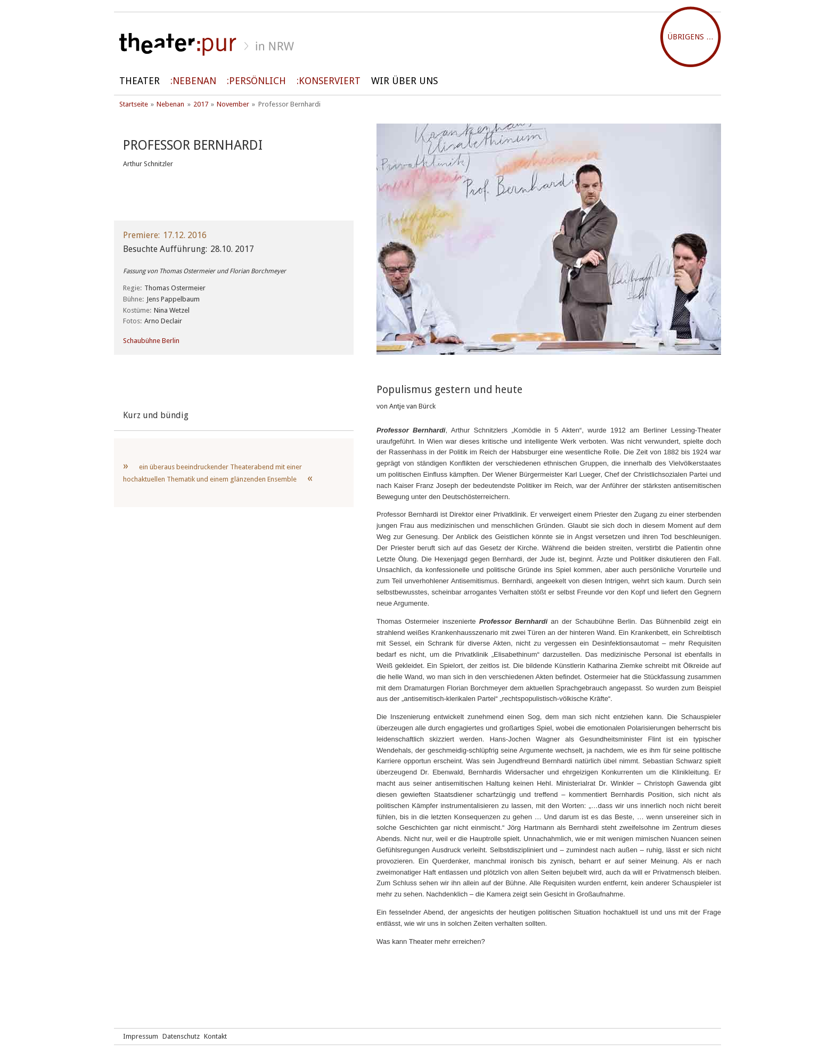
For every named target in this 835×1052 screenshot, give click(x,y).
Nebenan (194, 80)
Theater (139, 80)
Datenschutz (181, 1036)
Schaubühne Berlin (151, 341)
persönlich (257, 80)
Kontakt (215, 1036)
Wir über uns (404, 80)
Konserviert (330, 80)
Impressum (140, 1036)
